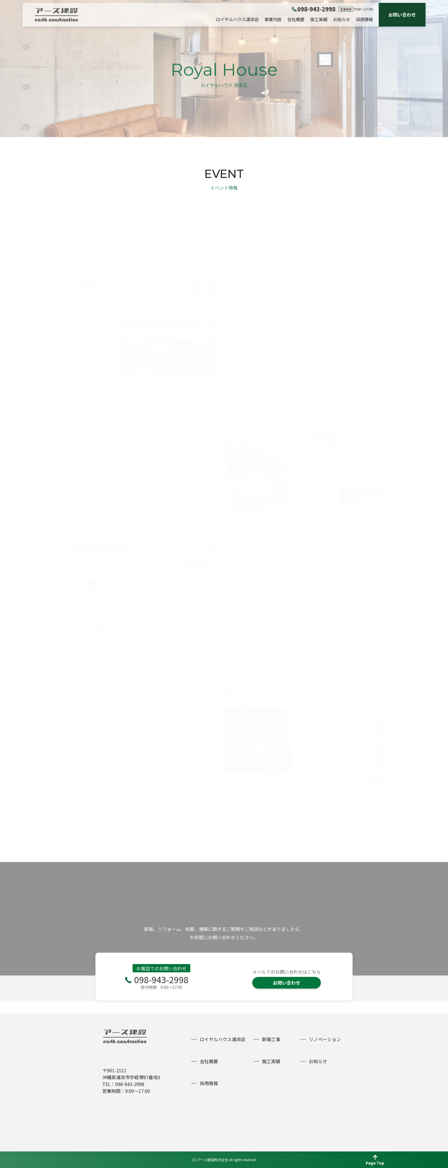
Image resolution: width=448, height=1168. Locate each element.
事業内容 (273, 19)
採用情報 (364, 19)
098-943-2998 (161, 992)
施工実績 (318, 19)
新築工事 (271, 1039)
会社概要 (296, 19)
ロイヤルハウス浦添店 (237, 19)
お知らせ (341, 19)
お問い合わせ (402, 14)
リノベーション (325, 1039)
